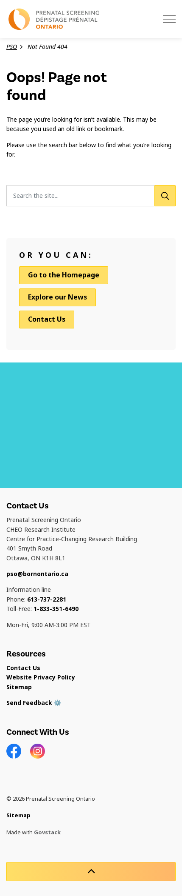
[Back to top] (91, 871)
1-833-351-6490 (56, 609)
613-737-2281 (46, 599)
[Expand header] (169, 19)
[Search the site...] (91, 195)
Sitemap (19, 687)
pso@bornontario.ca (37, 574)
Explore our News (57, 297)
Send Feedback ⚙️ (33, 703)
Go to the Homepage (64, 275)
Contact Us (46, 319)
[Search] (165, 195)
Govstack (47, 832)
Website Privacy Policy (40, 677)
